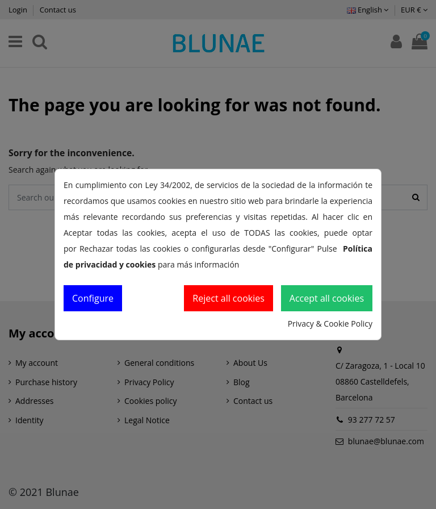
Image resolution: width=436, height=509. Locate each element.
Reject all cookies (228, 298)
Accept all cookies (327, 298)
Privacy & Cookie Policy (330, 323)
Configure (93, 298)
